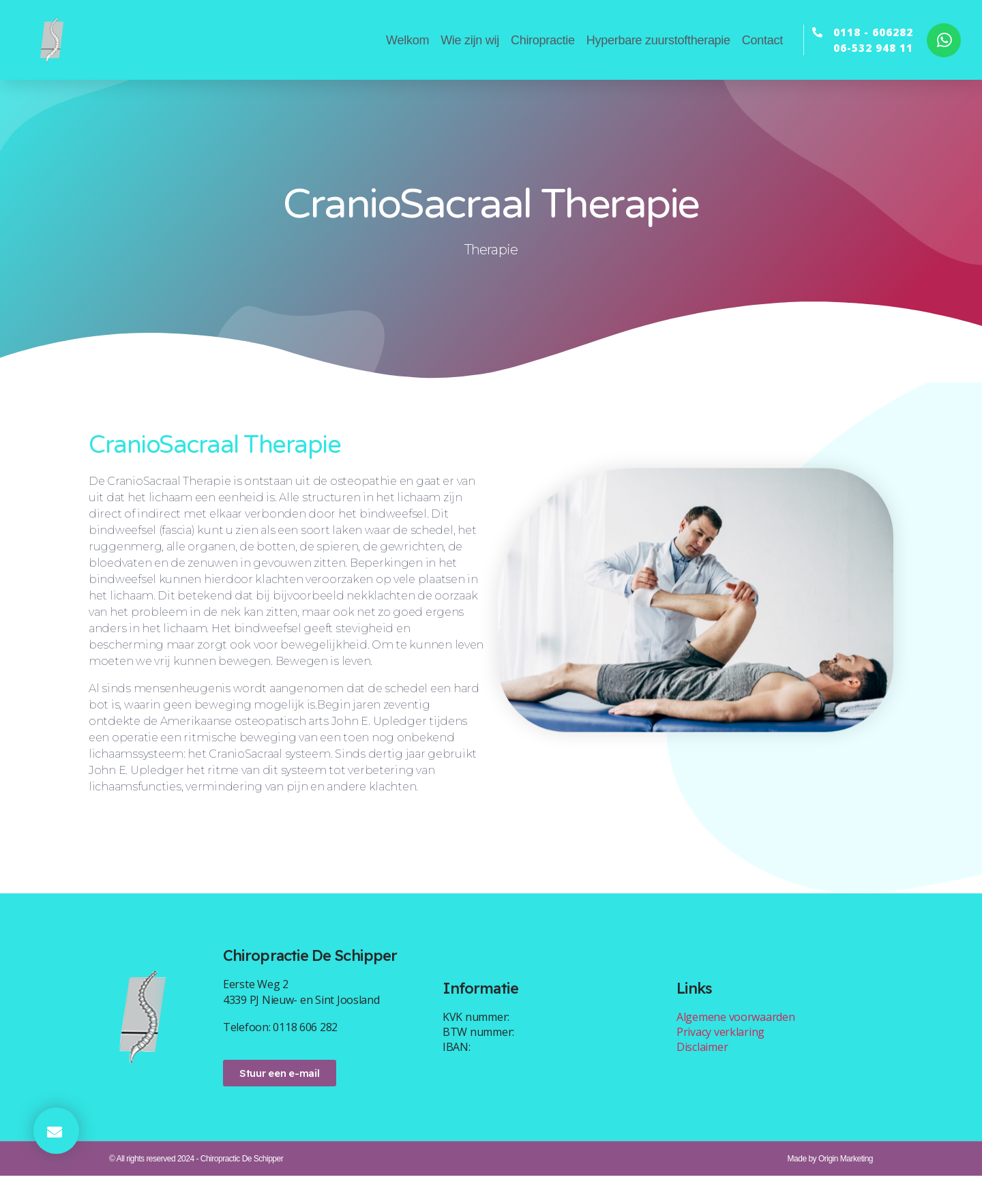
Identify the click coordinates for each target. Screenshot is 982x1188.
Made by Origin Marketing (830, 1171)
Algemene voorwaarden (735, 1028)
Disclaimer (702, 1058)
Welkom (407, 40)
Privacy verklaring (720, 1043)
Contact (762, 40)
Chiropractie (543, 40)
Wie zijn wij (470, 40)
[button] (56, 1131)
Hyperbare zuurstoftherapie (658, 40)
